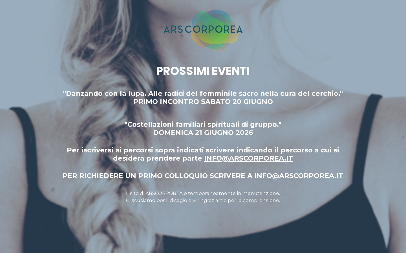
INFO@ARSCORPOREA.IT (248, 158)
